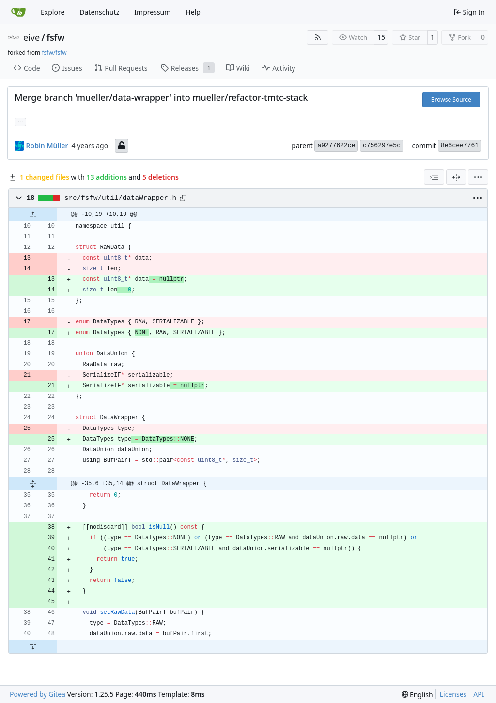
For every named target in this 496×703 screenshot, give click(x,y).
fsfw (55, 37)
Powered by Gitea (37, 694)
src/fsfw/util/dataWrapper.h (120, 198)
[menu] (478, 177)
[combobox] (434, 177)
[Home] (18, 12)
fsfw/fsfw (54, 52)
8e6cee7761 (460, 145)
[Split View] (456, 177)
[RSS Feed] (318, 37)
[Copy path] (183, 198)
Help (193, 11)
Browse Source (451, 99)
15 (381, 37)
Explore (52, 11)
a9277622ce (336, 145)
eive (31, 37)
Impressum (152, 11)
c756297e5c (382, 145)
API (478, 694)
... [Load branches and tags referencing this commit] (20, 121)
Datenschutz (99, 11)
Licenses (453, 694)
